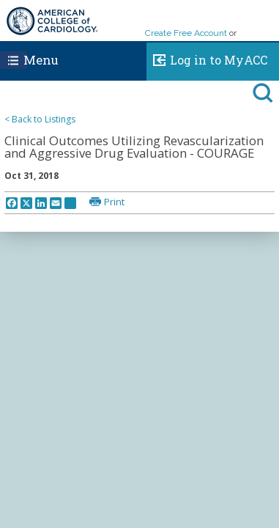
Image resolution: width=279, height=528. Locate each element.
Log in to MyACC (206, 58)
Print (114, 201)
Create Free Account (186, 33)
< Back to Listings (39, 119)
